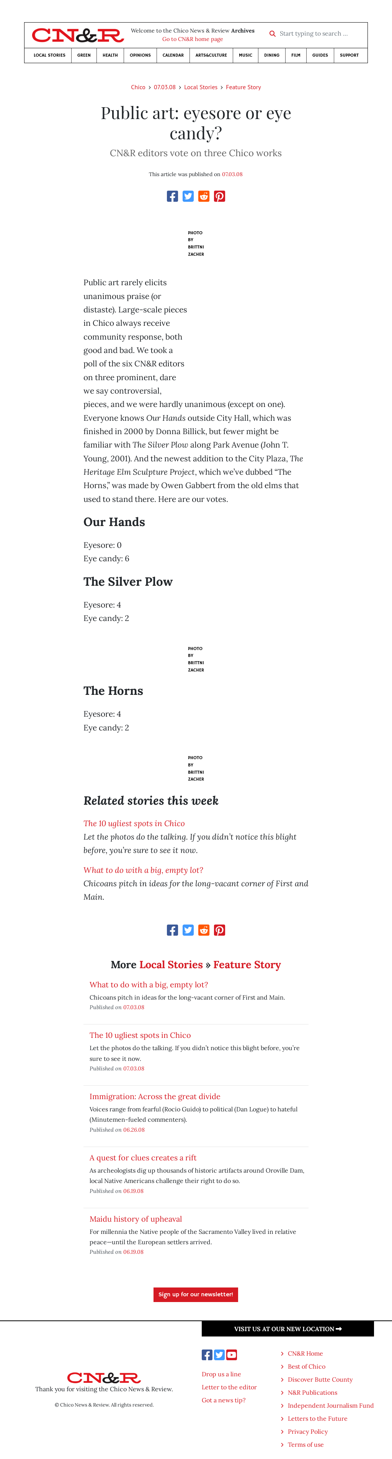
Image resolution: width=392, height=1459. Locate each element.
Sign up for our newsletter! (195, 1295)
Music (245, 55)
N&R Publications (312, 1392)
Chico (138, 87)
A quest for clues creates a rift (143, 1157)
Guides (320, 55)
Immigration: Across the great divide (155, 1096)
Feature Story (243, 87)
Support (349, 55)
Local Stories (49, 55)
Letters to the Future (318, 1418)
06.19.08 (133, 1190)
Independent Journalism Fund (331, 1405)
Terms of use (306, 1444)
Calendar (173, 55)
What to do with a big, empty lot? (143, 870)
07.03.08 (165, 87)
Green (84, 55)
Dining (271, 55)
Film (296, 55)
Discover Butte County (320, 1379)
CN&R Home (305, 1353)
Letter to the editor (229, 1387)
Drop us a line (221, 1374)
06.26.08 (134, 1129)
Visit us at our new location (288, 1329)
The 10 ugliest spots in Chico (134, 823)
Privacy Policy (308, 1431)
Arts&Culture (211, 55)
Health (110, 55)
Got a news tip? (224, 1400)
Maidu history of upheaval (136, 1219)
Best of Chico (306, 1366)
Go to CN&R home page (192, 39)
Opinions (140, 55)
